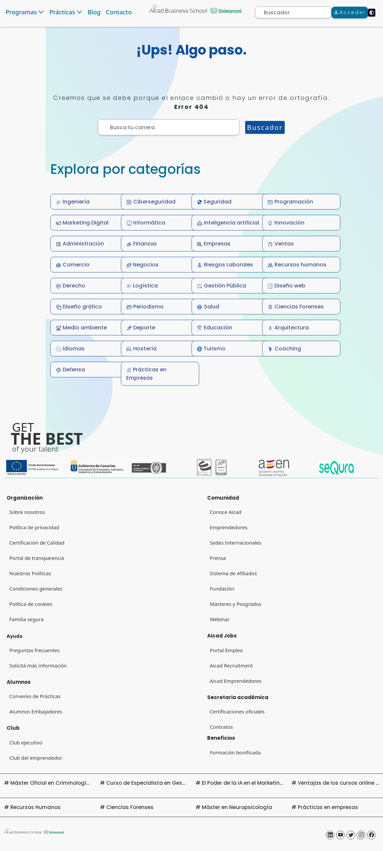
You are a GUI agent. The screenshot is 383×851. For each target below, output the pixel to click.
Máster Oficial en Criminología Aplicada (62, 782)
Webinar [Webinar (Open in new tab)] (219, 619)
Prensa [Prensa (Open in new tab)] (218, 558)
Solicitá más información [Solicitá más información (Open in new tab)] (38, 665)
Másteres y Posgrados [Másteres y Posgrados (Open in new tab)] (235, 604)
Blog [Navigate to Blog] (94, 12)
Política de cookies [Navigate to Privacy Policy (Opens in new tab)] (30, 604)
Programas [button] (21, 12)
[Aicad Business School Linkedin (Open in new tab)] (330, 835)
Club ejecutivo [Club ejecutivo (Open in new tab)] (25, 742)
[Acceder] (349, 12)
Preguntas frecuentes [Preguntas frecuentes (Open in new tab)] (34, 650)
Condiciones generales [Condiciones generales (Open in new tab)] (35, 588)
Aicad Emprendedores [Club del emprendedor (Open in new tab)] (235, 680)
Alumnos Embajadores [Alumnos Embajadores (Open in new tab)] (35, 711)
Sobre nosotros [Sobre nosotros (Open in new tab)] (27, 512)
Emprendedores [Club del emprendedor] (228, 527)
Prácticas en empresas (328, 807)
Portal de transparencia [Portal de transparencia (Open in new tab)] (36, 558)
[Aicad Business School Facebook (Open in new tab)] (371, 835)
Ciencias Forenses (130, 807)
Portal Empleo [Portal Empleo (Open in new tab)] (226, 650)
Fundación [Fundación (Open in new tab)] (222, 588)
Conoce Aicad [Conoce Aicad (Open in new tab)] (225, 512)
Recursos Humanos (35, 807)
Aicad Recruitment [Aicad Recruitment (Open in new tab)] (231, 665)
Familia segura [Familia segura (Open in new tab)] (26, 619)
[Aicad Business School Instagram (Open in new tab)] (361, 835)
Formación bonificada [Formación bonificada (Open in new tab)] (235, 752)
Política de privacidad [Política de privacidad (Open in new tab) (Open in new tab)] (34, 527)
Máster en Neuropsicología (237, 807)
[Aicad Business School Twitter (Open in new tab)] (350, 835)
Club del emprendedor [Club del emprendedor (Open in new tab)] (35, 757)
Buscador (265, 127)
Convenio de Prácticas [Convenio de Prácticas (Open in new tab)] (35, 696)
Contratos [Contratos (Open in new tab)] (221, 726)
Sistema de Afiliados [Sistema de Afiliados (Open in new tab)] (233, 573)
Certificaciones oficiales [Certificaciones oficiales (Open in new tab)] (237, 711)
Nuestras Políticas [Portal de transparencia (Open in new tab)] (30, 573)
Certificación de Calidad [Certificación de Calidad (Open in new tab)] (36, 542)
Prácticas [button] (62, 12)
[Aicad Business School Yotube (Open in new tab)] (340, 835)
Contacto (119, 12)
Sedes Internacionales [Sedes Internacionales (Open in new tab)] (235, 542)
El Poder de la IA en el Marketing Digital (252, 782)
